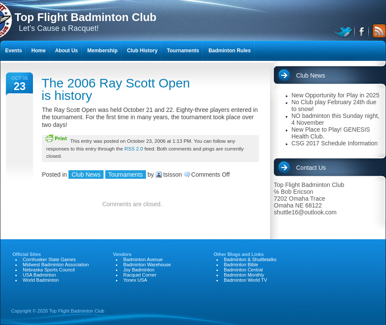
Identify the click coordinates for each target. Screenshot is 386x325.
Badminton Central (243, 269)
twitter (344, 31)
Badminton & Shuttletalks (250, 259)
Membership (102, 51)
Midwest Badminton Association (56, 264)
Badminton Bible (241, 264)
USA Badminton (39, 274)
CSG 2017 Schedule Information (334, 143)
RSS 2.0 (134, 148)
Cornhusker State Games (49, 259)
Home (38, 51)
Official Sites (26, 254)
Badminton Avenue (143, 259)
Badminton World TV (245, 280)
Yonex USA (135, 280)
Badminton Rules (229, 51)
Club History (142, 51)
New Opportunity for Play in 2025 (335, 95)
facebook (362, 31)
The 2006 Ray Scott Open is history (116, 89)
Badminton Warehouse (147, 264)
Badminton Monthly (244, 274)
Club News (86, 174)
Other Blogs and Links (239, 254)
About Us (66, 51)
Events (13, 51)
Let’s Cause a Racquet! (86, 22)
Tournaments (125, 174)
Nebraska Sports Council (49, 269)
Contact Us (311, 167)
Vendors (122, 254)
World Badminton (41, 280)
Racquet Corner (140, 274)
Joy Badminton (138, 269)
